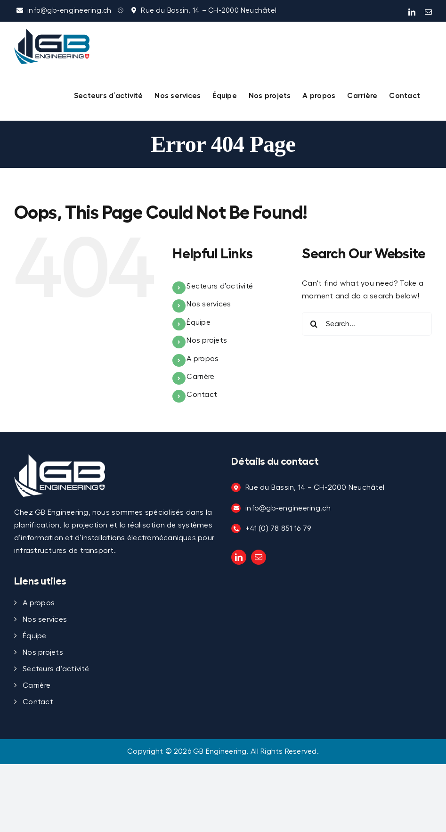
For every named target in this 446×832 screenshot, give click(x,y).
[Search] (313, 324)
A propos (203, 358)
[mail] (258, 557)
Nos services (209, 304)
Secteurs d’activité (220, 286)
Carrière (200, 376)
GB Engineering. (221, 751)
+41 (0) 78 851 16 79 (278, 528)
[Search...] (367, 324)
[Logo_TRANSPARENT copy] (59, 458)
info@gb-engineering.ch (69, 10)
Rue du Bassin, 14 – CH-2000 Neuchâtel (208, 10)
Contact (202, 394)
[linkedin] (238, 557)
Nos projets (207, 340)
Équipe (198, 322)
